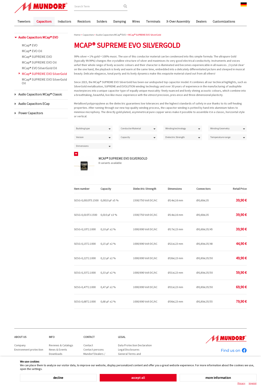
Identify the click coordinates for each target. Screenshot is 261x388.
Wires (136, 21)
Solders (102, 21)
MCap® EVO (30, 45)
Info (52, 337)
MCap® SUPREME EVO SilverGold (44, 74)
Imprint (253, 383)
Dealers (201, 21)
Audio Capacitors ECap (34, 104)
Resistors (84, 21)
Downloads (55, 354)
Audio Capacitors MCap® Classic (40, 94)
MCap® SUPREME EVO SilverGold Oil (44, 81)
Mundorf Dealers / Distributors (94, 356)
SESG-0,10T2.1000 (85, 229)
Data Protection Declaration (135, 345)
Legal (121, 337)
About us (20, 337)
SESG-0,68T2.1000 (85, 301)
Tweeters (23, 21)
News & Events (58, 349)
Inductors (64, 21)
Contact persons (93, 349)
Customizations (224, 21)
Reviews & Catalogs (61, 345)
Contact (89, 337)
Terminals (153, 21)
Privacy (241, 383)
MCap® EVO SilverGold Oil (39, 68)
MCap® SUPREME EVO (37, 57)
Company (20, 345)
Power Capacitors (30, 113)
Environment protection (28, 349)
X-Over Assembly (178, 21)
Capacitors (44, 21)
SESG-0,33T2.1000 (85, 272)
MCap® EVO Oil (32, 51)
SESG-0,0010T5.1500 (86, 200)
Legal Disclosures (128, 349)
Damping (119, 21)
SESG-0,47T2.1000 (85, 287)
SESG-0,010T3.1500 (85, 215)
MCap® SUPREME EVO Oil (39, 62)
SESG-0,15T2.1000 (85, 244)
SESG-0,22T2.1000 (85, 258)
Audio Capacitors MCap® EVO (38, 37)
